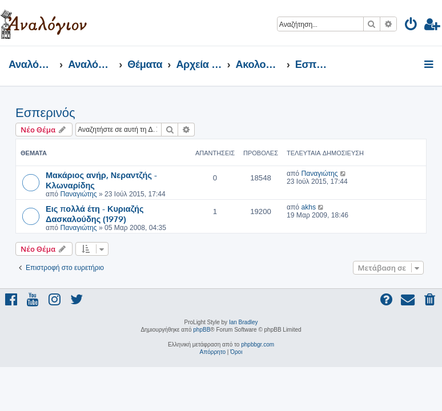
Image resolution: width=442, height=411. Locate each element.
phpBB (201, 330)
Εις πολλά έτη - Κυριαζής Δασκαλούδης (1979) (95, 213)
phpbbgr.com (257, 344)
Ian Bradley (243, 322)
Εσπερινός (45, 113)
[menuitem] (411, 26)
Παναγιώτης (78, 194)
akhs (308, 207)
